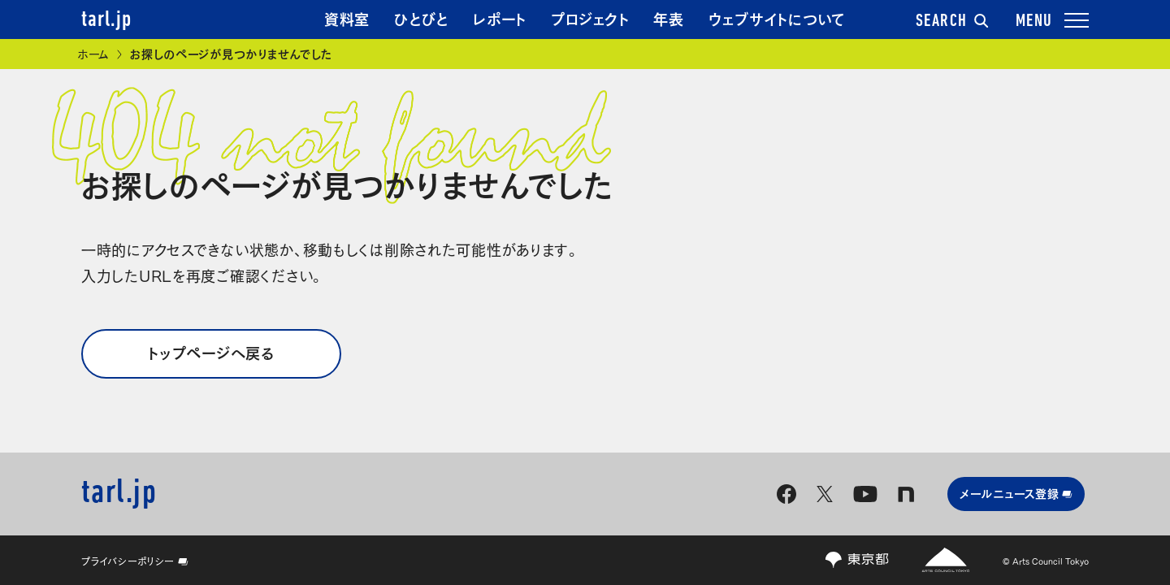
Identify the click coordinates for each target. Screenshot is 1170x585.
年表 (668, 17)
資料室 (347, 17)
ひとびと (421, 17)
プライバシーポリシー (134, 560)
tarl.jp (106, 20)
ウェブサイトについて (777, 17)
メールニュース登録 (1016, 492)
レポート (499, 17)
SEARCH (952, 22)
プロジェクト (590, 17)
